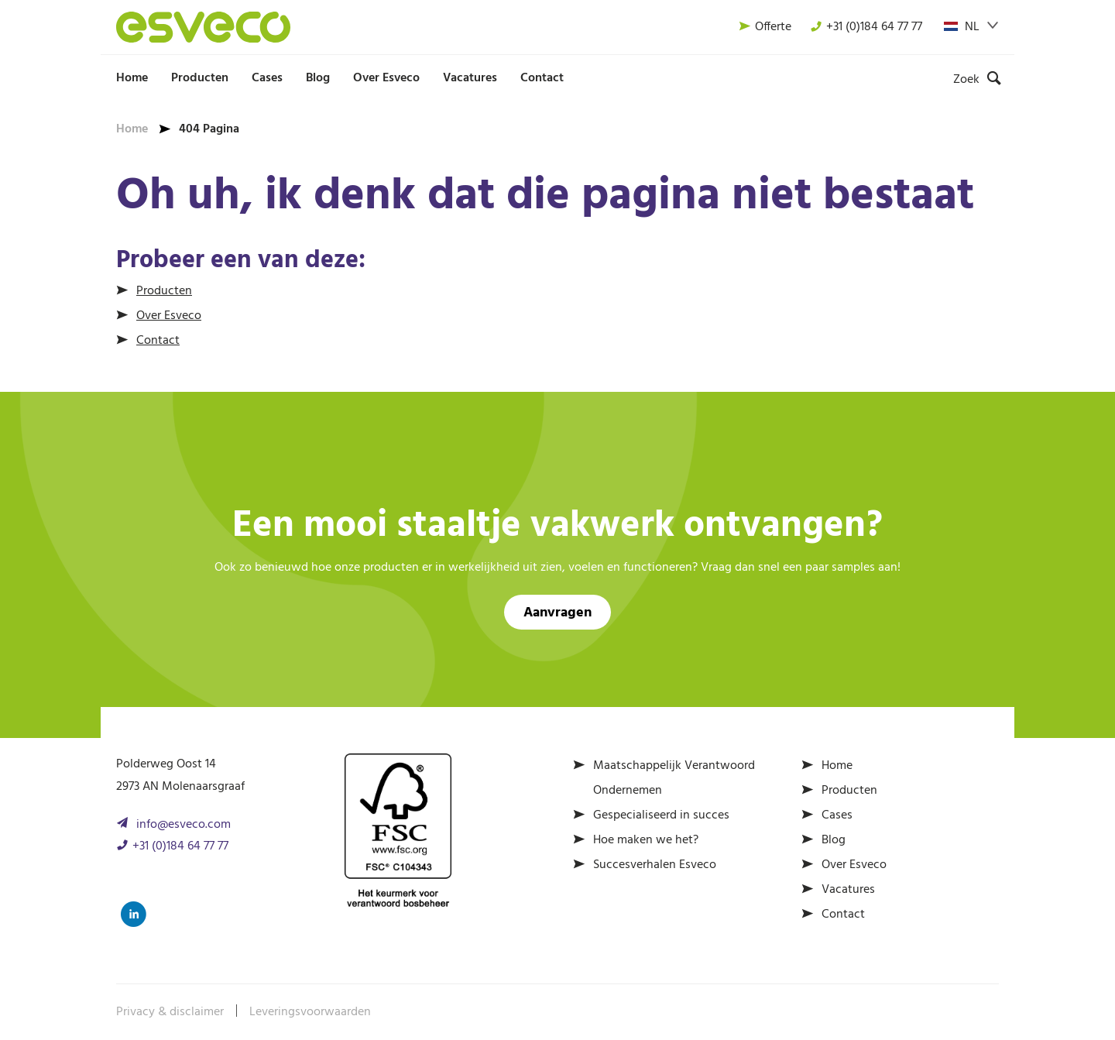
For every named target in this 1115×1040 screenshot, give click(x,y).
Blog (318, 78)
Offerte (765, 27)
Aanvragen (557, 613)
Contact (542, 78)
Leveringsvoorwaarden (310, 1012)
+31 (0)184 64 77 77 (866, 27)
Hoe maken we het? (645, 840)
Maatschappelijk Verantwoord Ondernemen (674, 778)
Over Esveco (386, 78)
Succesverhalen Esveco (654, 865)
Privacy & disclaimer (170, 1012)
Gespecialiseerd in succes (661, 815)
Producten (199, 78)
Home (132, 78)
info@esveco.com (183, 825)
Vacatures (470, 78)
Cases (267, 78)
